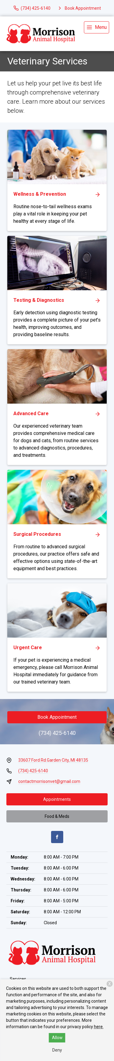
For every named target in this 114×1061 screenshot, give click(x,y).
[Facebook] (57, 837)
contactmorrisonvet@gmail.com (49, 781)
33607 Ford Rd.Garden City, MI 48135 (53, 760)
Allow (57, 1037)
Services (18, 979)
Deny (57, 1050)
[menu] (96, 27)
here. (99, 1026)
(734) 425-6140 (57, 733)
